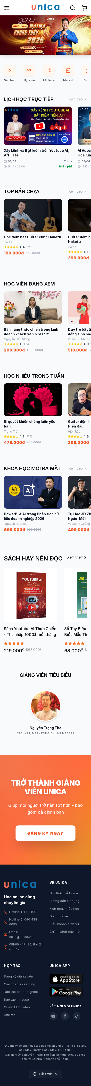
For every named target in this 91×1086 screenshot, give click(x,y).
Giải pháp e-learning (19, 984)
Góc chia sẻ (59, 916)
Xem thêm (77, 557)
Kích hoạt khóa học (64, 908)
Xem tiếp (77, 99)
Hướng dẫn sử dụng (64, 901)
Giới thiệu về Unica (64, 893)
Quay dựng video (17, 1007)
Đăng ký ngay (45, 833)
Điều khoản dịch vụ (64, 924)
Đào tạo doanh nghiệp (21, 992)
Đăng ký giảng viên (18, 976)
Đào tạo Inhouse (16, 999)
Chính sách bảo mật (65, 931)
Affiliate (9, 1015)
